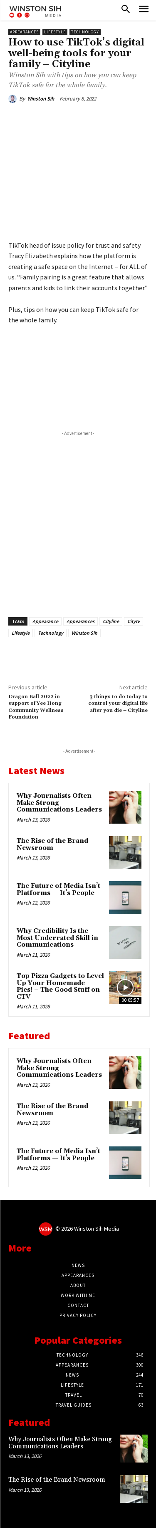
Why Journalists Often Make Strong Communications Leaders (60, 1442)
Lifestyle (54, 32)
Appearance (45, 621)
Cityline (111, 621)
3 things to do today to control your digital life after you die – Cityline (118, 704)
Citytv (133, 621)
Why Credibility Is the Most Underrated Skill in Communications (57, 938)
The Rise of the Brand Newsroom (52, 844)
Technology (85, 32)
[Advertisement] (78, 519)
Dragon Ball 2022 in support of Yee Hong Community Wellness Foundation (36, 707)
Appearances (24, 32)
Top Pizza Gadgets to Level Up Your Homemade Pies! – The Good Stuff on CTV (60, 986)
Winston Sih (40, 98)
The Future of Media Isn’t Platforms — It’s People (58, 889)
